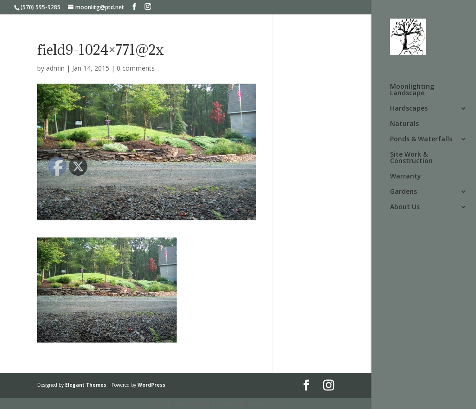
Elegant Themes (85, 385)
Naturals (404, 124)
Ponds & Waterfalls (421, 139)
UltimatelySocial (301, 403)
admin (55, 68)
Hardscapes (409, 108)
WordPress (151, 385)
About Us (405, 207)
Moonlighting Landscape (412, 90)
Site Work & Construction (411, 158)
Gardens (403, 192)
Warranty (405, 176)
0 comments (136, 68)
